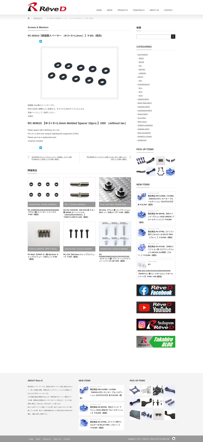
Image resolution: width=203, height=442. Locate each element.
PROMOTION (142, 140)
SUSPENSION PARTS (145, 110)
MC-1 (67, 204)
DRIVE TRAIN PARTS (145, 103)
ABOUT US (154, 10)
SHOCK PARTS (143, 114)
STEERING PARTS (144, 107)
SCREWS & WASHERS (145, 125)
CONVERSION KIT (144, 84)
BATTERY (142, 69)
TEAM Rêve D (138, 10)
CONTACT (168, 10)
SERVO (141, 58)
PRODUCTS (123, 10)
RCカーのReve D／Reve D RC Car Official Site (153, 439)
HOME (99, 10)
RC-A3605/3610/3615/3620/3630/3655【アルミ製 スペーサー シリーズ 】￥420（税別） (43, 212)
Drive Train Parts (107, 204)
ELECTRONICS (143, 54)
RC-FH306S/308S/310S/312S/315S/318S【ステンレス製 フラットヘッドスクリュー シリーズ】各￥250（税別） (114, 257)
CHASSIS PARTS (143, 99)
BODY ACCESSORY (144, 133)
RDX (140, 80)
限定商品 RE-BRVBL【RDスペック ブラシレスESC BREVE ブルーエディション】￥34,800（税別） (106, 410)
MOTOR (141, 62)
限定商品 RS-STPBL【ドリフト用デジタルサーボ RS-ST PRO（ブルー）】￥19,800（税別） (161, 234)
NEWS (109, 10)
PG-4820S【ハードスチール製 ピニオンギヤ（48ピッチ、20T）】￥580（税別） (107, 158)
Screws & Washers (38, 27)
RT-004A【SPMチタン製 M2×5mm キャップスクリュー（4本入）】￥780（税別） (43, 256)
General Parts (34, 204)
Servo (158, 229)
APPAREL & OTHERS (145, 136)
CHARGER (142, 73)
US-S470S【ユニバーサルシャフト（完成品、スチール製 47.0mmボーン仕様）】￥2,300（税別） (52, 158)
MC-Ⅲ (141, 95)
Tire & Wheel (142, 118)
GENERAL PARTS (143, 129)
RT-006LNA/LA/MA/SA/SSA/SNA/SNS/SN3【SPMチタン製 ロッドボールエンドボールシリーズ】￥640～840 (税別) (155, 270)
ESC (140, 66)
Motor (157, 193)
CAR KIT (140, 77)
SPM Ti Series (51, 249)
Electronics (151, 193)
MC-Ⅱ (140, 92)
